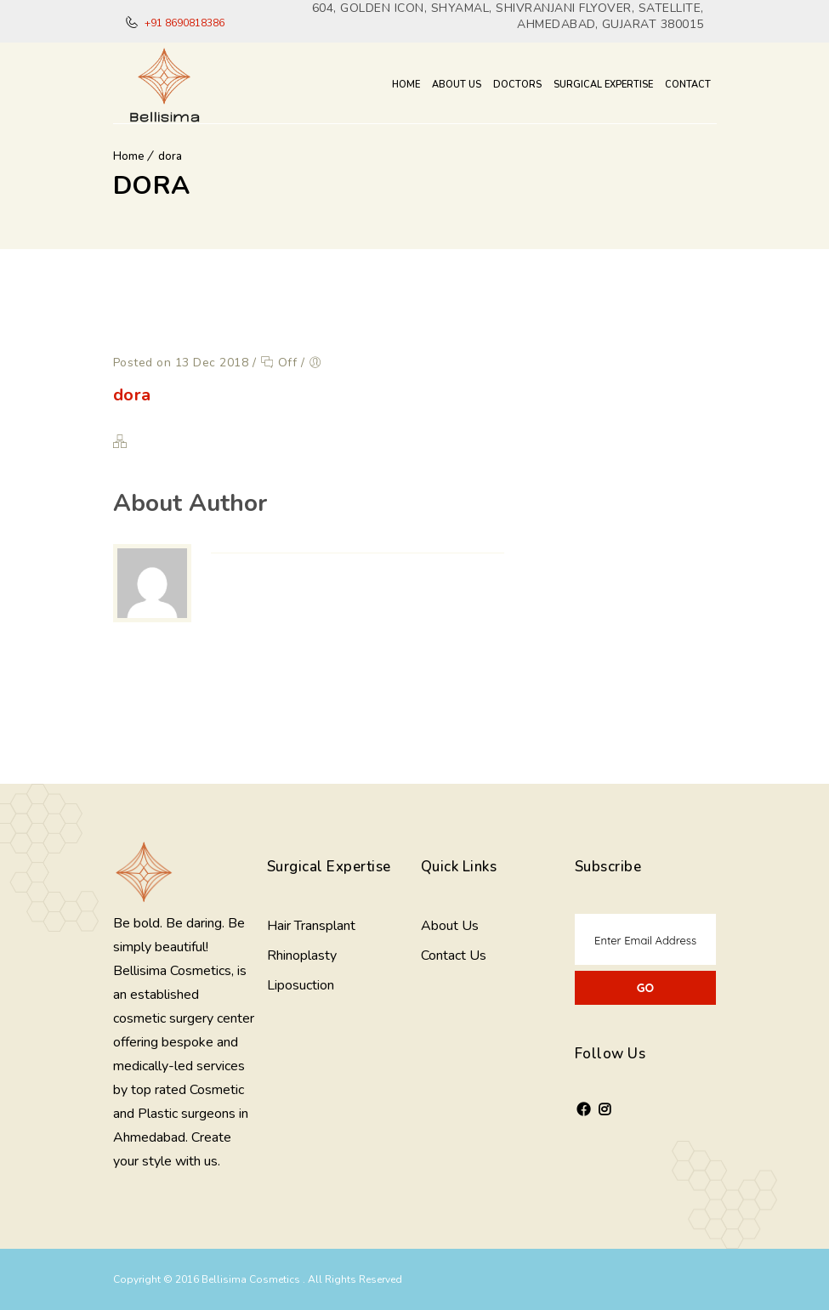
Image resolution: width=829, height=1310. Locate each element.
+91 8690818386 (183, 23)
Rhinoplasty (302, 955)
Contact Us (453, 955)
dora (170, 156)
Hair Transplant (311, 925)
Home (406, 84)
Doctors (517, 84)
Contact (688, 84)
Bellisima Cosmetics (252, 1279)
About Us (456, 84)
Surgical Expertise (603, 84)
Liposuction (300, 985)
